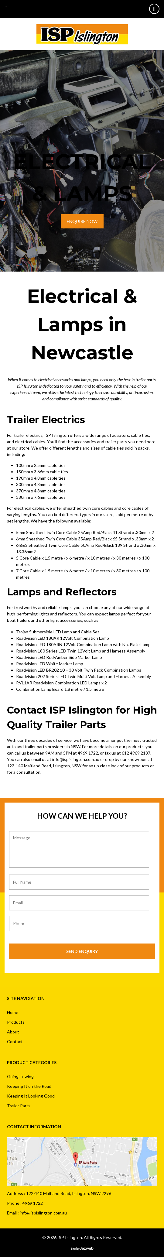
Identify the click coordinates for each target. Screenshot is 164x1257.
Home (12, 1012)
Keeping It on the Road (29, 1086)
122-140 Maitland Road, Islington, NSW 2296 (68, 1193)
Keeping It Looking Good (31, 1095)
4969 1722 (88, 752)
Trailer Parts (18, 1105)
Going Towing (20, 1076)
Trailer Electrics (46, 420)
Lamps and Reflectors (62, 592)
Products (16, 1022)
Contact (15, 1041)
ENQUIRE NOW (82, 221)
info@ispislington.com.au (75, 759)
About (13, 1031)
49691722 (154, 9)
